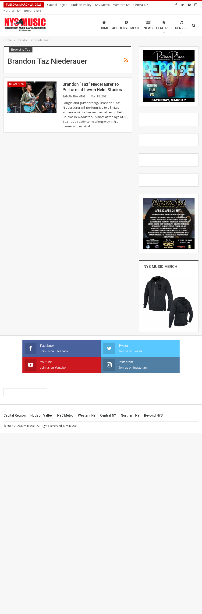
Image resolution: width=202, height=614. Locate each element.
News (148, 19)
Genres (181, 19)
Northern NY (130, 596)
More (118, 5)
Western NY (87, 596)
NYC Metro (102, 5)
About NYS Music (126, 19)
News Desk (16, 78)
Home (104, 19)
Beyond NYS (153, 596)
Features (163, 19)
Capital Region (57, 5)
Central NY (108, 596)
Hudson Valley (81, 5)
